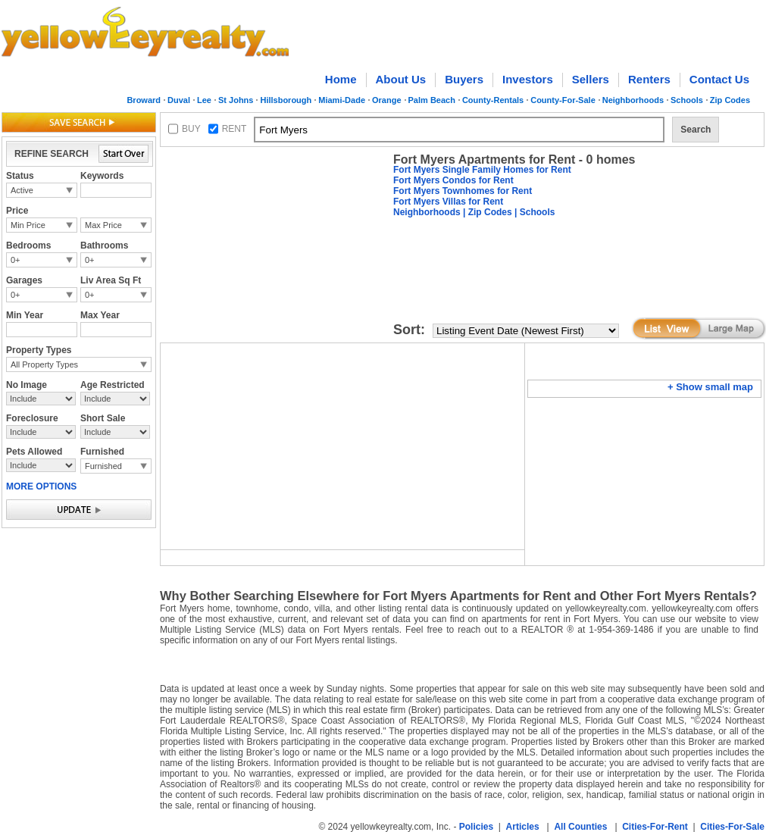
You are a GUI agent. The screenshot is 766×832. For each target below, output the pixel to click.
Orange (387, 100)
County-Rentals (493, 100)
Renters (649, 79)
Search (695, 129)
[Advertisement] (273, 247)
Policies (476, 826)
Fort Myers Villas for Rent (448, 201)
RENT (234, 129)
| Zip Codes (486, 212)
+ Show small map (710, 387)
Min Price (28, 225)
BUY (191, 129)
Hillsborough (285, 100)
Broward (144, 100)
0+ (15, 259)
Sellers (590, 79)
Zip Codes (730, 100)
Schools (687, 100)
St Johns (235, 100)
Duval (178, 100)
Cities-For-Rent (655, 826)
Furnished (103, 466)
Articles (522, 826)
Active (22, 190)
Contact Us (719, 79)
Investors (527, 79)
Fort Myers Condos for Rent (453, 180)
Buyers (464, 79)
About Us (401, 79)
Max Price (103, 225)
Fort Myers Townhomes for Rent (462, 191)
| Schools (533, 212)
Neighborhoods (633, 100)
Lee (204, 100)
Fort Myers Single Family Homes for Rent (482, 169)
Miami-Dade (341, 100)
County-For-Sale (563, 100)
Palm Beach (431, 100)
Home (341, 79)
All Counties (580, 826)
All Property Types (44, 364)
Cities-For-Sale (732, 826)
